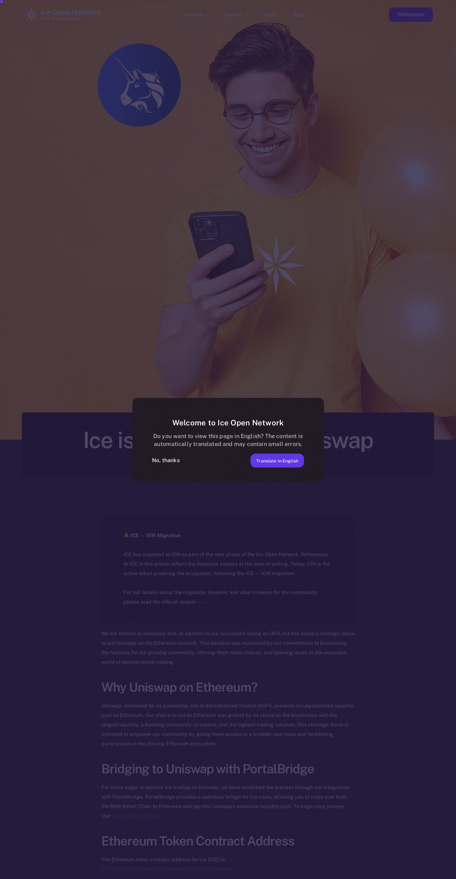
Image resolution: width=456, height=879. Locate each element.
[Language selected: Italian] (294, 873)
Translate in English (271, 460)
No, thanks (166, 460)
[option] (149, 873)
